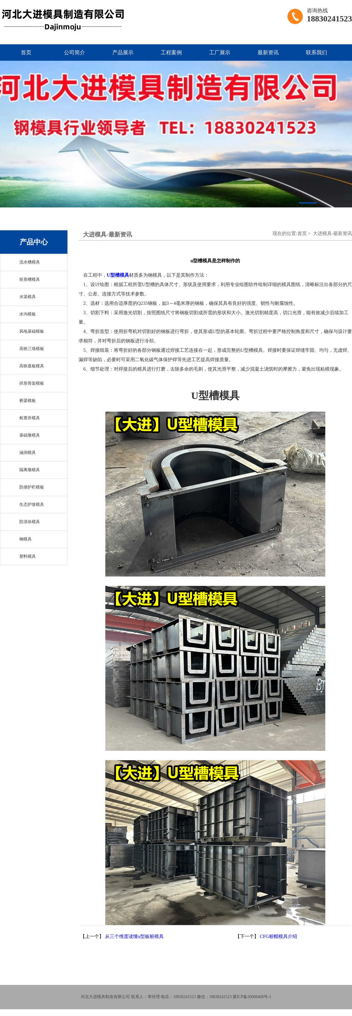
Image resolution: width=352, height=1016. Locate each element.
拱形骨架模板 (31, 383)
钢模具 (25, 539)
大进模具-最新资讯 (332, 233)
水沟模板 (27, 314)
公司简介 (74, 52)
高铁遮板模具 (31, 366)
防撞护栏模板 (31, 487)
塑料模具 (27, 556)
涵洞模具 (27, 452)
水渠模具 (27, 297)
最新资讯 (268, 52)
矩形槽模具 (29, 279)
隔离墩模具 (29, 470)
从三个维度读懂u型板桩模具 (134, 936)
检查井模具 (29, 418)
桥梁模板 (27, 400)
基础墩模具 (29, 435)
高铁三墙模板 (31, 348)
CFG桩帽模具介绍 (278, 936)
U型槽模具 (118, 275)
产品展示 (122, 52)
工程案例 (171, 52)
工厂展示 (219, 52)
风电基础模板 (31, 331)
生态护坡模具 (31, 504)
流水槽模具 (29, 262)
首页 (26, 52)
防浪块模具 (29, 522)
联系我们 (316, 52)
